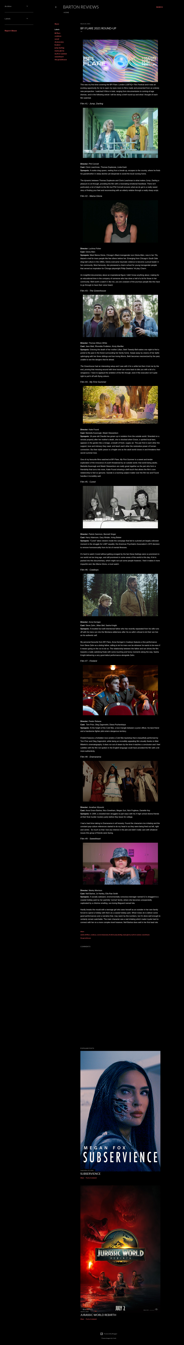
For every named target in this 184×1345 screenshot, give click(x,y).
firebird (57, 45)
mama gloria (59, 51)
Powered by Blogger (108, 1333)
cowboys (58, 36)
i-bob (114, 1338)
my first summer (61, 54)
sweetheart (59, 57)
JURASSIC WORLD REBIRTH (98, 1314)
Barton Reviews (81, 6)
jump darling (59, 48)
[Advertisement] (120, 1024)
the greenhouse (61, 60)
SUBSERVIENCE (90, 1173)
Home (66, 12)
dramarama (59, 42)
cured (57, 39)
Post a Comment (91, 1178)
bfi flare (57, 33)
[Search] (159, 7)
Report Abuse (11, 30)
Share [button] (57, 24)
